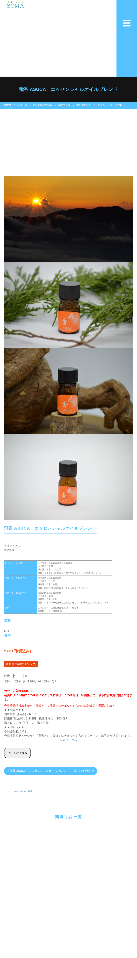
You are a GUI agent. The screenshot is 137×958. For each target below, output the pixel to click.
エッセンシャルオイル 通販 (18, 791)
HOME (8, 105)
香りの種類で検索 (42, 105)
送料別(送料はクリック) (21, 664)
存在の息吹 (64, 105)
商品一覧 (22, 105)
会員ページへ (68, 740)
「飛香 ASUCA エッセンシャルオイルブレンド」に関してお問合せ (50, 770)
